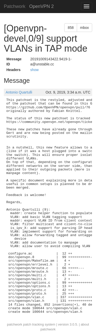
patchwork (14, 324)
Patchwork (14, 6)
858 (70, 28)
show (34, 70)
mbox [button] (84, 28)
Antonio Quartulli (19, 92)
